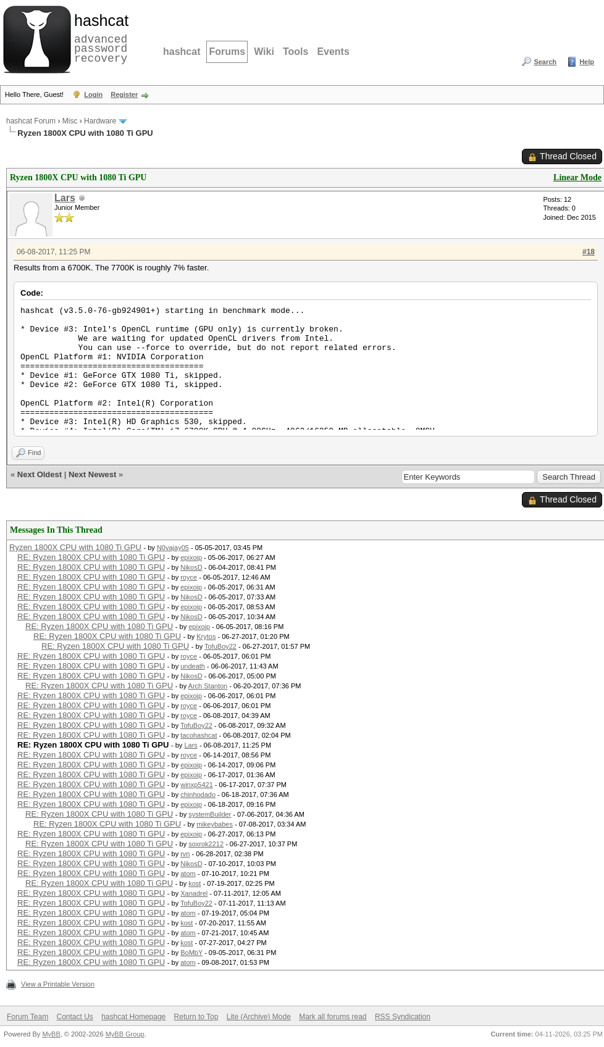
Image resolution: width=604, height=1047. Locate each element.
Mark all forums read (332, 1016)
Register (124, 94)
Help (586, 61)
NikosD (191, 567)
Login (93, 94)
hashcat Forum (31, 121)
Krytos (206, 636)
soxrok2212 (206, 844)
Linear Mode (577, 177)
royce (188, 577)
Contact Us (74, 1016)
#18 (588, 252)
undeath (192, 666)
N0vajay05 (173, 547)
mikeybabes (214, 824)
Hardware (100, 121)
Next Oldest (39, 474)
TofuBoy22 (220, 646)
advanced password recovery (99, 38)
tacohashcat (198, 735)
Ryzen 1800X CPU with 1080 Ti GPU (75, 547)
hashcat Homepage (133, 1016)
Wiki (264, 51)
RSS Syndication (402, 1016)
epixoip (191, 557)
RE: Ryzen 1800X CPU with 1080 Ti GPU (91, 557)
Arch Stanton (208, 686)
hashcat (181, 51)
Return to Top (196, 1016)
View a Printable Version (57, 984)
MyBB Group (125, 1034)
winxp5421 (196, 784)
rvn (185, 853)
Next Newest (92, 474)
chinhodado (198, 794)
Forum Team (27, 1016)
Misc (70, 121)
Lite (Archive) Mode (259, 1016)
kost (194, 883)
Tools (295, 51)
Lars (64, 198)
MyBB (51, 1034)
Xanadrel (194, 893)
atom (187, 873)
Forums (227, 51)
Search (545, 61)
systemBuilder (209, 814)
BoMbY (191, 952)
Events (333, 51)
